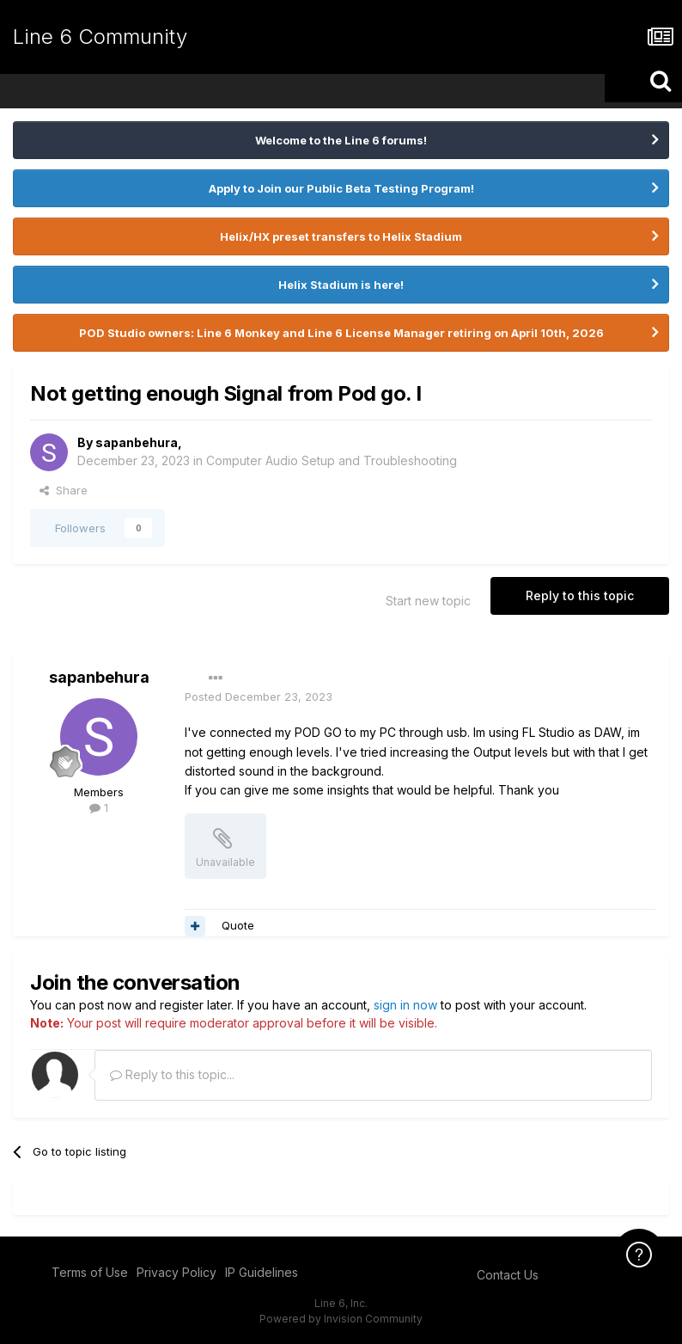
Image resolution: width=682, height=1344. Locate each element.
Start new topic (428, 600)
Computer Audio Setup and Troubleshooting (331, 460)
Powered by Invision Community (341, 1318)
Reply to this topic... (172, 1074)
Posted (258, 696)
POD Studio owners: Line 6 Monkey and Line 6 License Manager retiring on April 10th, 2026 (341, 333)
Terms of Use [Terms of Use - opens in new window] (90, 1272)
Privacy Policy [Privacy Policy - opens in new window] (176, 1272)
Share (64, 490)
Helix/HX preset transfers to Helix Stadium (341, 236)
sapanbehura (136, 442)
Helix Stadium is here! (341, 285)
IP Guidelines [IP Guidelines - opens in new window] (261, 1272)
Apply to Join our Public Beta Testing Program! (341, 188)
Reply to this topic (580, 595)
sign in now (405, 1004)
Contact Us (508, 1274)
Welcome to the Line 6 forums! (341, 140)
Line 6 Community (100, 36)
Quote (238, 925)
